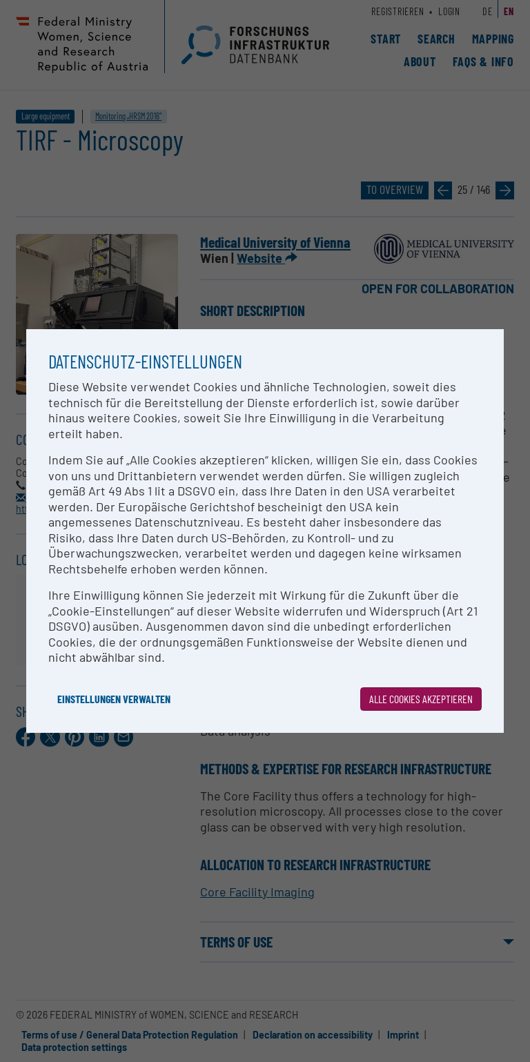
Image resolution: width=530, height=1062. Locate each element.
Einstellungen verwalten (113, 698)
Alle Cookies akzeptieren (421, 698)
